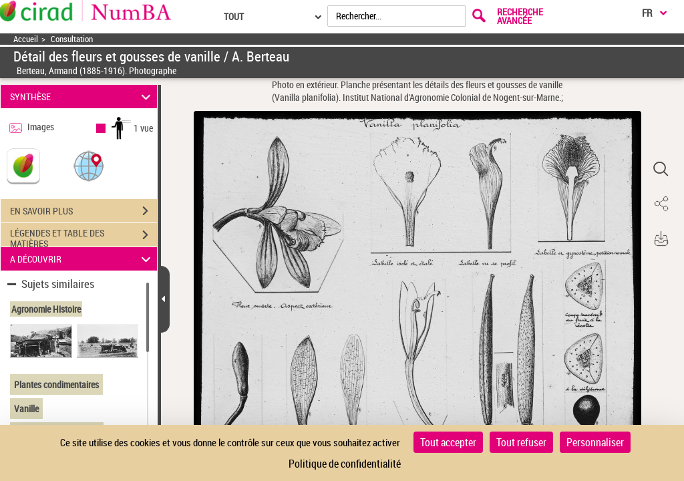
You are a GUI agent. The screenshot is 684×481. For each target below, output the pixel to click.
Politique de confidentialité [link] (345, 463)
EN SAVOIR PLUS (83, 211)
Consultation (72, 39)
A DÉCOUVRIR (82, 259)
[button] (89, 165)
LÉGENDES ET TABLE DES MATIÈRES (83, 236)
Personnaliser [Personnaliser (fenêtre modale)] (595, 442)
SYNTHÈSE (82, 96)
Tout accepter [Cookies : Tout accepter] (448, 442)
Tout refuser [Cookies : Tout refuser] (521, 442)
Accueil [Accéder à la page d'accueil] (25, 39)
